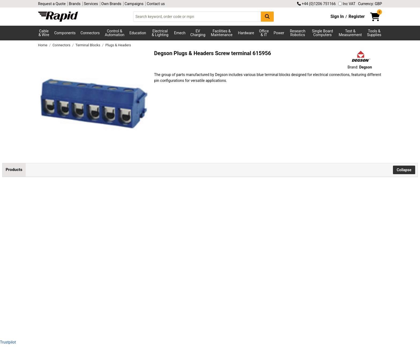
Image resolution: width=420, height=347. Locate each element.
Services (91, 4)
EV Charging (197, 33)
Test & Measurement (350, 33)
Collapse (404, 170)
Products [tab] (14, 169)
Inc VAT (346, 4)
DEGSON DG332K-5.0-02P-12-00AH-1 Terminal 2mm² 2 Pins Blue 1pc (70, 221)
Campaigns (134, 4)
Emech (180, 33)
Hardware (246, 33)
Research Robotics (297, 33)
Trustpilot (8, 342)
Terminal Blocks (88, 45)
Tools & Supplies (374, 33)
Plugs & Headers (118, 45)
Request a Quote (52, 4)
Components (65, 33)
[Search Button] (267, 16)
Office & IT (264, 33)
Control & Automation (114, 33)
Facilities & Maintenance (221, 33)
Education (137, 33)
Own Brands (111, 4)
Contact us (156, 4)
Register (356, 16)
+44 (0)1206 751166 (316, 4)
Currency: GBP (370, 4)
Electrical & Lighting (160, 33)
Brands (75, 4)
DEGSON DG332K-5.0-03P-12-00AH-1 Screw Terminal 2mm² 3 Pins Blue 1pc (70, 276)
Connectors (90, 33)
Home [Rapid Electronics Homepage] (43, 45)
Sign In (337, 16)
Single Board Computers (322, 33)
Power (279, 33)
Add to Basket (144, 228)
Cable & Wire (44, 33)
